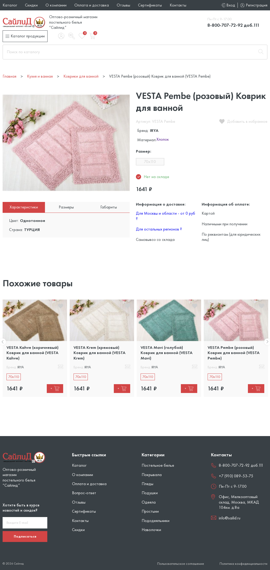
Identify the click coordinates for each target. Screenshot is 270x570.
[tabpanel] (35, 348)
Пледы (147, 483)
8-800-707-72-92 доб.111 (233, 25)
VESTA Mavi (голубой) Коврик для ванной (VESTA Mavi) (167, 353)
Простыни (150, 511)
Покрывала (152, 474)
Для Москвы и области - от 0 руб (165, 216)
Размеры (66, 207)
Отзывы (123, 5)
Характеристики (24, 207)
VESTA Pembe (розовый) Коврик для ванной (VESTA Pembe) (234, 353)
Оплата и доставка (91, 5)
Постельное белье (158, 465)
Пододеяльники (155, 520)
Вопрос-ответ (84, 493)
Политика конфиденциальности (243, 563)
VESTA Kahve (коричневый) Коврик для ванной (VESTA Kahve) (32, 353)
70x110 (150, 161)
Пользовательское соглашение (180, 563)
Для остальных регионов (159, 229)
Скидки (31, 5)
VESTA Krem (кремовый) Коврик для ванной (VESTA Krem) (100, 353)
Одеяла (149, 502)
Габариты (108, 207)
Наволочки (151, 529)
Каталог (10, 5)
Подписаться (25, 536)
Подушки (150, 493)
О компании (56, 5)
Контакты (178, 5)
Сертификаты (150, 5)
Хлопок (162, 139)
